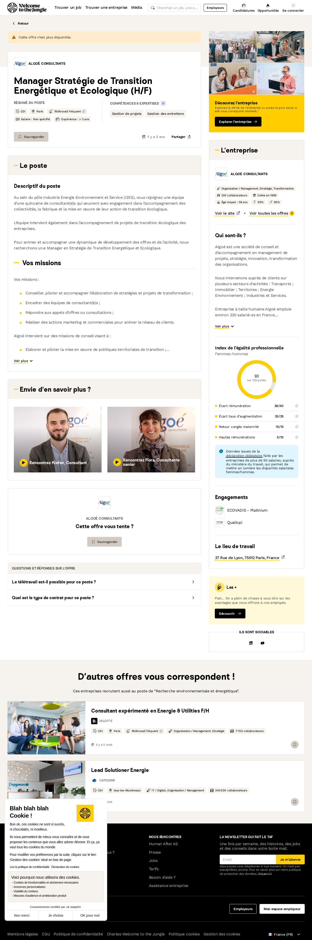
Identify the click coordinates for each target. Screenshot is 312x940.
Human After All (163, 843)
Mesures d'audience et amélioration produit (40, 895)
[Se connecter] (293, 8)
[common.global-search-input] (174, 8)
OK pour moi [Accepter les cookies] (90, 915)
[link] (46, 727)
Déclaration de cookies (65, 867)
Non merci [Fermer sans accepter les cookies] (22, 915)
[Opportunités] (268, 8)
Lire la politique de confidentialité (29, 867)
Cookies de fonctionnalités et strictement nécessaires (46, 882)
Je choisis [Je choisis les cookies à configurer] (55, 915)
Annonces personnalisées (29, 887)
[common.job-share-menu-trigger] (181, 137)
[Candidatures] (243, 8)
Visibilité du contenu (26, 891)
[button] (20, 63)
